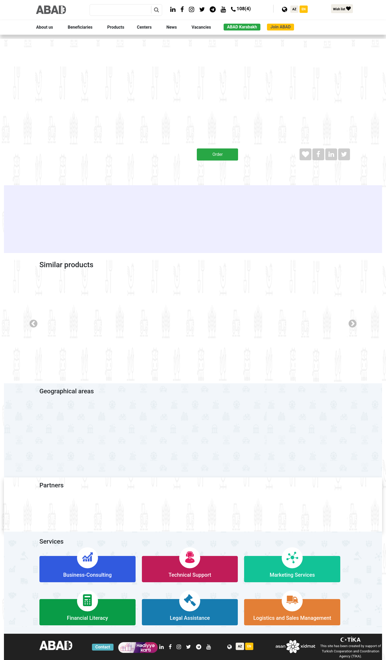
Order (217, 154)
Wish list (342, 8)
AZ (294, 9)
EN (304, 9)
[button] (50, 27)
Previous (31, 322)
